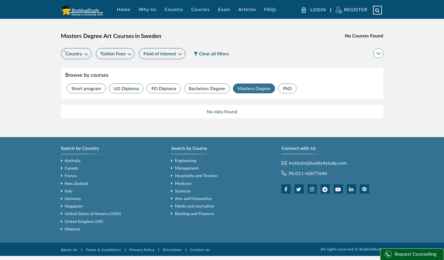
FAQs (270, 9)
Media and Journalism (194, 205)
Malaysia (72, 228)
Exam (224, 9)
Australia (73, 160)
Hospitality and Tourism (196, 175)
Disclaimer (172, 250)
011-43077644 (311, 173)
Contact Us (200, 250)
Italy (69, 190)
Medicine (183, 183)
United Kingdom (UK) (84, 221)
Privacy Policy (142, 250)
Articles (247, 9)
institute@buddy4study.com (317, 163)
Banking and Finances (194, 213)
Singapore (74, 205)
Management (187, 168)
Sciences (182, 190)
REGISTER (356, 9)
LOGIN (318, 9)
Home (124, 9)
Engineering (185, 160)
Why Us (147, 9)
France (71, 175)
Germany (73, 198)
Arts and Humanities (193, 198)
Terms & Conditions (103, 250)
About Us (69, 250)
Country (174, 9)
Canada (71, 168)
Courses (200, 9)
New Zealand (77, 183)
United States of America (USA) (93, 213)
